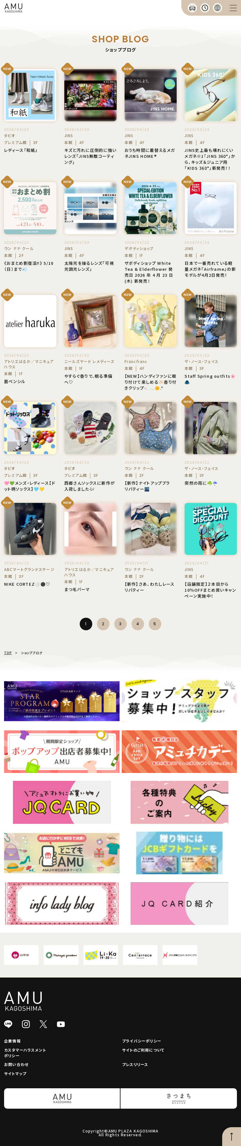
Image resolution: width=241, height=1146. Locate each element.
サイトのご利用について (143, 1050)
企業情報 (12, 1040)
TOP (8, 652)
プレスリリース (135, 1064)
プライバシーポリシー (141, 1040)
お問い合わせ (16, 1064)
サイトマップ (15, 1073)
